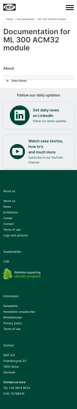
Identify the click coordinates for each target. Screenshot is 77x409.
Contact (8, 223)
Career (7, 218)
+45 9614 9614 (19, 388)
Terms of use (12, 229)
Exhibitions (10, 212)
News (7, 206)
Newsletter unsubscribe (19, 311)
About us (9, 201)
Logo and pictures (15, 235)
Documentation (25, 19)
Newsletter (10, 306)
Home (9, 19)
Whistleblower (12, 317)
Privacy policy (12, 323)
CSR (6, 261)
